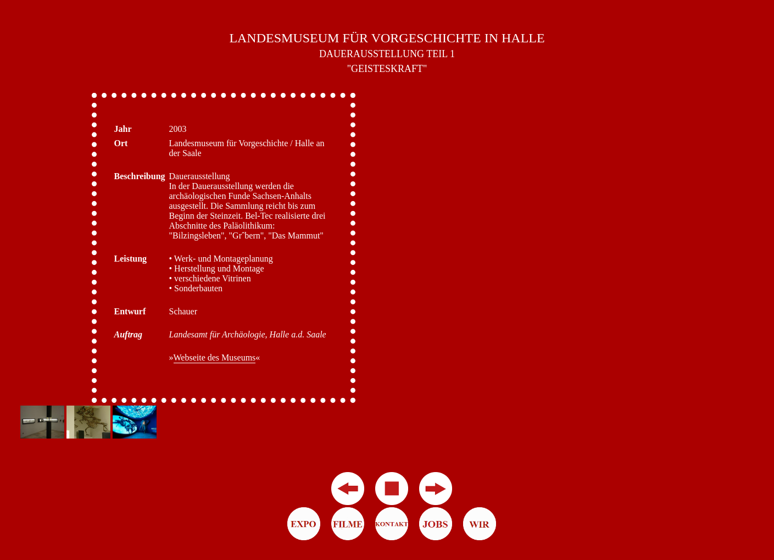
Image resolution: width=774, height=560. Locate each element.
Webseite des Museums (215, 357)
